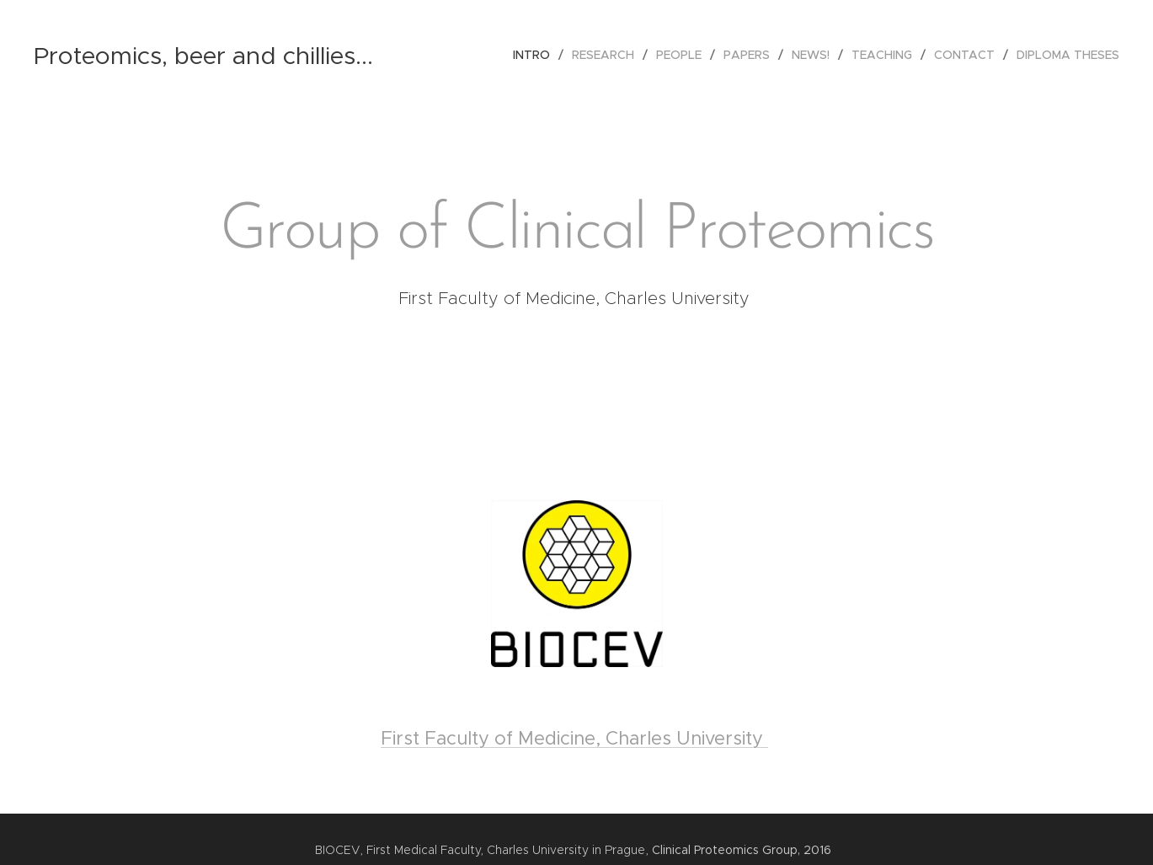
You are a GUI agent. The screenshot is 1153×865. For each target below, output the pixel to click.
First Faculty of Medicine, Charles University (574, 738)
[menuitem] (536, 55)
